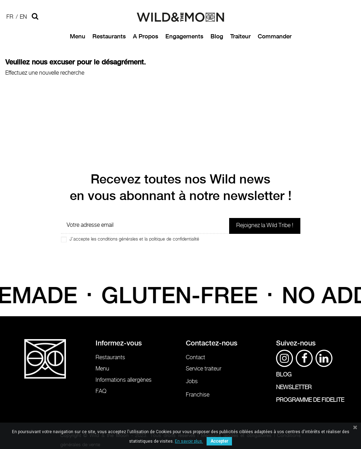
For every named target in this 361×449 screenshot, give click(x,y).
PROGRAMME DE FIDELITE (310, 400)
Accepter (219, 441)
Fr (9, 17)
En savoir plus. (189, 441)
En (23, 17)
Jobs (192, 382)
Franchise (197, 395)
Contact (195, 358)
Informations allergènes (124, 380)
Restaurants (110, 358)
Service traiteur (203, 369)
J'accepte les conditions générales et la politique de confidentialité (134, 239)
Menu (102, 369)
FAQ (101, 391)
